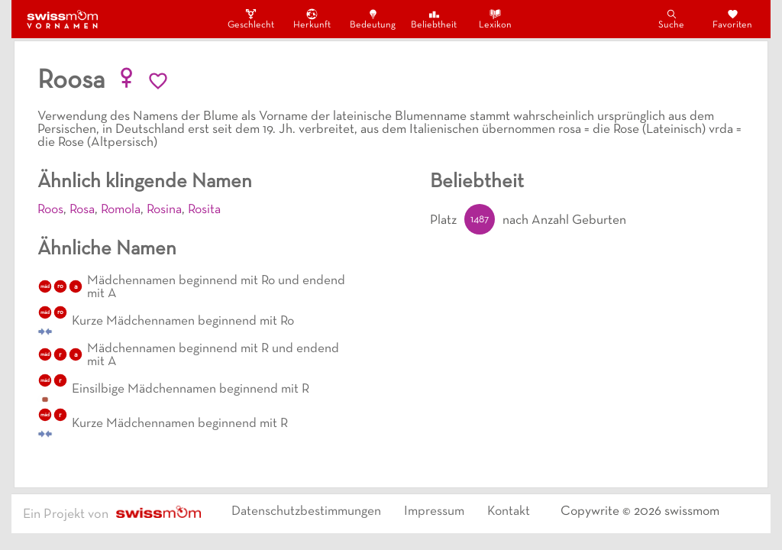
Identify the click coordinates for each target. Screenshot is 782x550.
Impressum (434, 512)
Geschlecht (250, 19)
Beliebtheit (434, 19)
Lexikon (495, 19)
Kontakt (508, 512)
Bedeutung (373, 19)
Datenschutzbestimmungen (306, 512)
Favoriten (732, 19)
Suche (671, 19)
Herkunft (312, 19)
